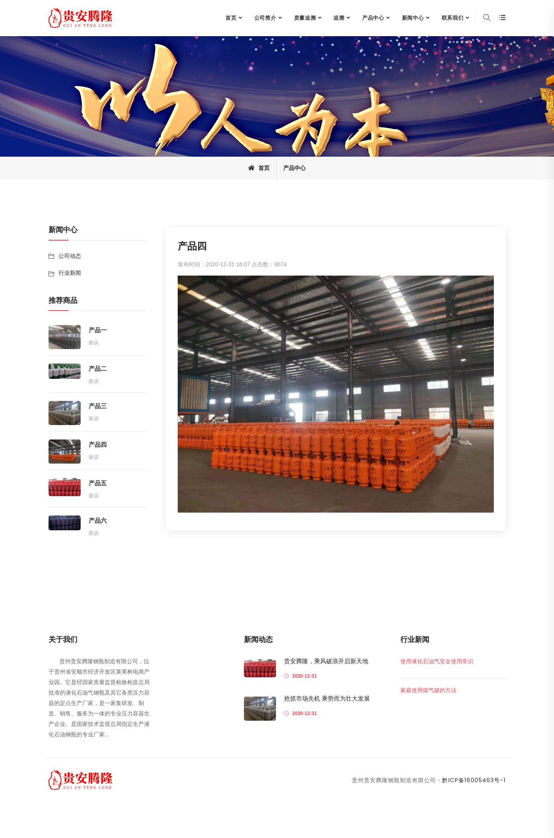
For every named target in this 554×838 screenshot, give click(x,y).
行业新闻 (70, 273)
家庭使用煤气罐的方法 (428, 690)
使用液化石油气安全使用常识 (436, 661)
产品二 (98, 368)
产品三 (98, 406)
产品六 (98, 520)
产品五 (98, 483)
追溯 (339, 18)
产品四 (98, 444)
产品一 (98, 330)
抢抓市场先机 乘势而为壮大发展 (327, 698)
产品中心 (373, 18)
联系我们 (453, 18)
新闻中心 (413, 18)
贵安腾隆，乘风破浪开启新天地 (326, 661)
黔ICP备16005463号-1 (473, 780)
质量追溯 (305, 18)
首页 (231, 18)
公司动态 (70, 256)
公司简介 (265, 18)
